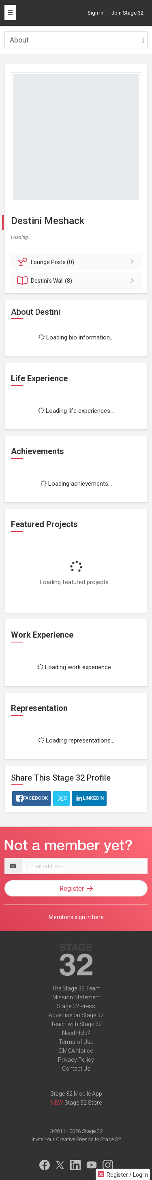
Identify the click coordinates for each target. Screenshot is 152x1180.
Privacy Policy (76, 1059)
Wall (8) (77, 281)
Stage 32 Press (76, 1006)
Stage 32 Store (83, 1102)
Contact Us (76, 1068)
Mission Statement (76, 997)
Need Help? (76, 1033)
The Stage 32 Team (76, 988)
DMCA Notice (76, 1051)
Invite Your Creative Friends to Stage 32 (76, 1139)
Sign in (95, 13)
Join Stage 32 (127, 13)
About (19, 40)
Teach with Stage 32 (76, 1024)
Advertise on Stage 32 (76, 1015)
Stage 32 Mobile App (76, 1093)
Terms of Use (76, 1042)
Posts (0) (77, 262)
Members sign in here (76, 917)
